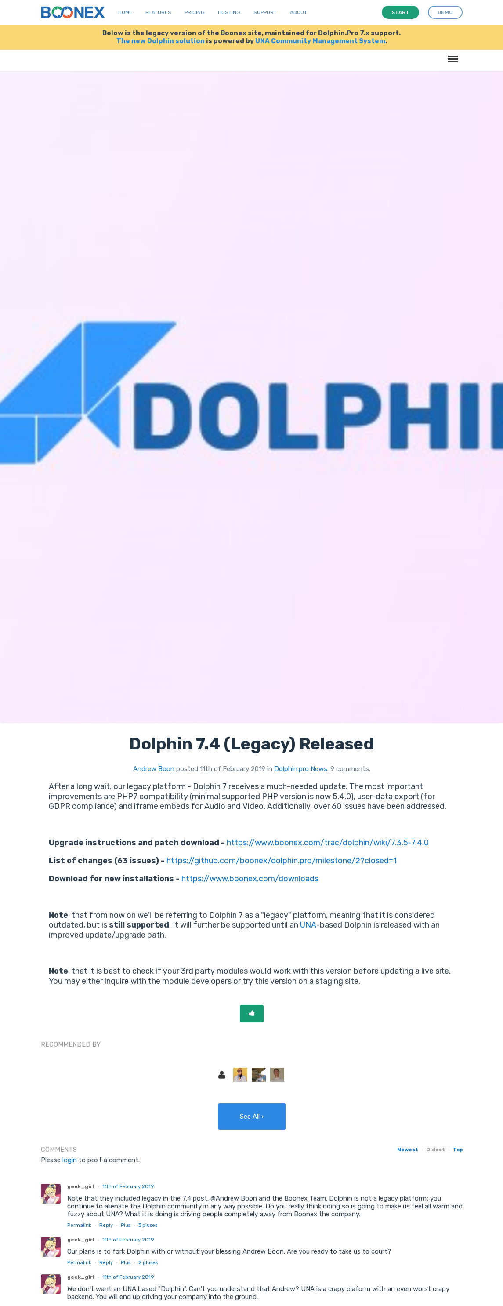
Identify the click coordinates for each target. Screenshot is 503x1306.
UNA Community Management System (320, 41)
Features (158, 12)
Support (265, 12)
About (298, 12)
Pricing (195, 12)
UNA (308, 925)
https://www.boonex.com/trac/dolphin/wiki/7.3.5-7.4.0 (328, 843)
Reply (106, 1225)
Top (458, 1149)
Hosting (229, 12)
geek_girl (80, 1186)
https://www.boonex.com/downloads (249, 879)
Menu (451, 55)
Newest (407, 1149)
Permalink (79, 1225)
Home (125, 12)
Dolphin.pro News (300, 769)
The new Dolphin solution (160, 41)
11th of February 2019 (128, 1186)
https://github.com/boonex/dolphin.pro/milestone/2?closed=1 (281, 861)
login (69, 1160)
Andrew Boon (153, 769)
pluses (147, 1225)
